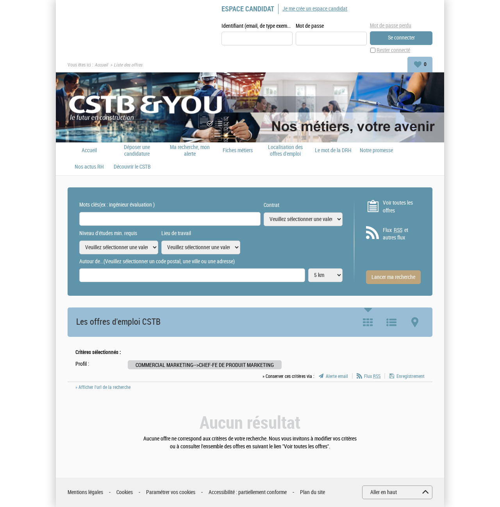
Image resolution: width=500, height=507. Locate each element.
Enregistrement (410, 376)
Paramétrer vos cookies (170, 492)
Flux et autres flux (395, 234)
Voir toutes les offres (398, 207)
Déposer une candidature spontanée (137, 150)
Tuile (368, 322)
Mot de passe (310, 26)
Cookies (124, 492)
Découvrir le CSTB (132, 167)
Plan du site (312, 492)
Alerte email (337, 376)
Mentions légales (85, 492)
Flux (372, 376)
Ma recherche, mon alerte (190, 150)
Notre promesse (376, 150)
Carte (415, 322)
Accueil (101, 65)
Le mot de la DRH (333, 150)
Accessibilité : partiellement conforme (248, 492)
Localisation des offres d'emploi (285, 150)
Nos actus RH (89, 167)
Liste (391, 322)
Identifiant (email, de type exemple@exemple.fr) (257, 26)
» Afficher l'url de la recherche (102, 387)
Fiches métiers (238, 150)
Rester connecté (393, 50)
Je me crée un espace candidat (314, 8)
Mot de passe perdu (390, 25)
